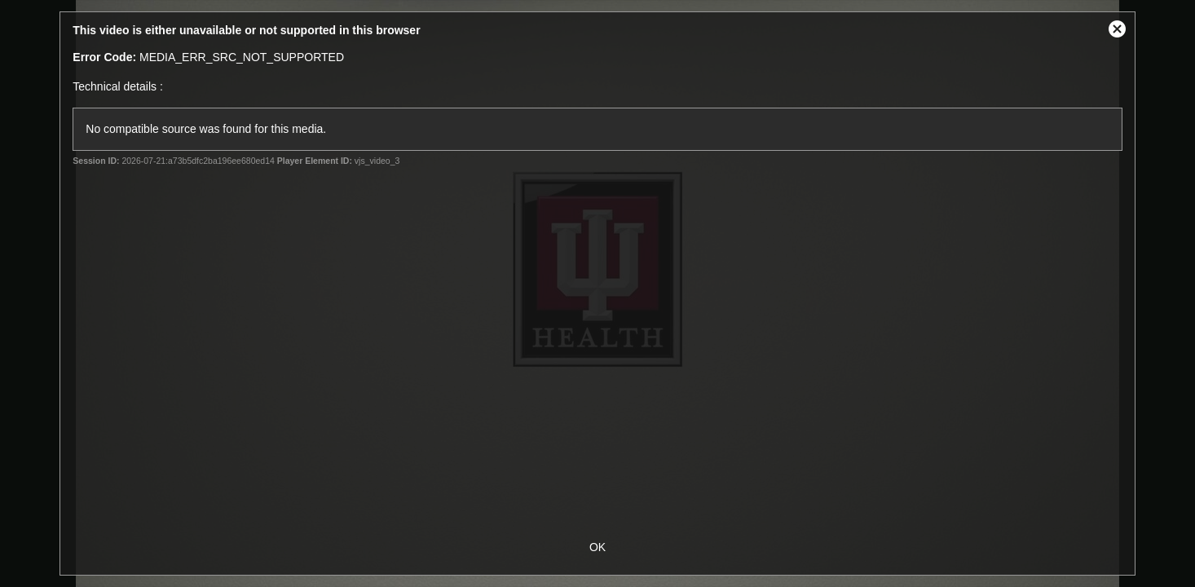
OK (597, 547)
